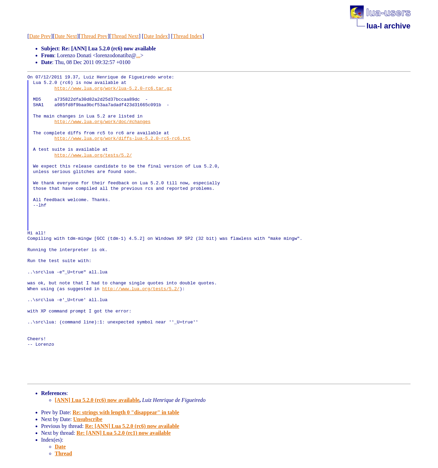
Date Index (156, 36)
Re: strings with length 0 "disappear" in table (126, 412)
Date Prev (40, 36)
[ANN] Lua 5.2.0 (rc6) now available (97, 400)
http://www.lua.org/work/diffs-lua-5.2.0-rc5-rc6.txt (122, 139)
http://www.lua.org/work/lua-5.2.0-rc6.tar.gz (113, 89)
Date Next (66, 36)
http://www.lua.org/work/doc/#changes (102, 122)
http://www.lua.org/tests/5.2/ (93, 155)
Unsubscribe (87, 419)
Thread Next (125, 36)
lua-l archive (388, 26)
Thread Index (187, 36)
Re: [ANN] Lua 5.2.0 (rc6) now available (132, 426)
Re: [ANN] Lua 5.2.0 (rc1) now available (124, 433)
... (138, 55)
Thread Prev (93, 36)
